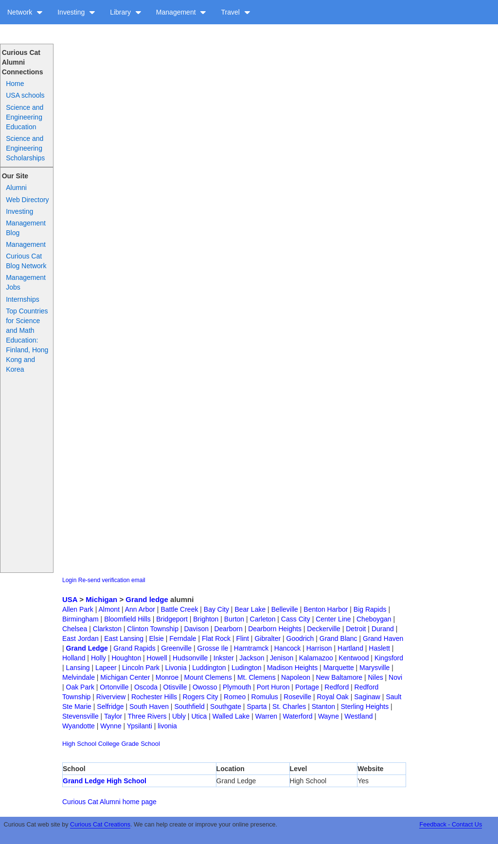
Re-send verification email (111, 580)
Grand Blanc (338, 638)
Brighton (205, 619)
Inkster (223, 658)
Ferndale (182, 638)
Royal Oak (333, 697)
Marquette (338, 668)
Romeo (235, 697)
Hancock (287, 648)
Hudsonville (190, 658)
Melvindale (78, 677)
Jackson (251, 658)
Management (181, 12)
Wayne (328, 716)
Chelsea (74, 629)
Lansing (78, 668)
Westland (358, 716)
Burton (234, 619)
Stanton (323, 706)
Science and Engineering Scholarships (25, 148)
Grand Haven (383, 638)
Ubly (179, 716)
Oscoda (146, 687)
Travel (235, 12)
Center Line (333, 619)
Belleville (284, 609)
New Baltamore (339, 677)
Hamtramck (251, 648)
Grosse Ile (213, 648)
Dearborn (228, 629)
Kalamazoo (316, 658)
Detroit (356, 629)
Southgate (225, 706)
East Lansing (123, 638)
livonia (167, 726)
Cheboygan (373, 619)
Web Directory (27, 200)
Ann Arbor (140, 609)
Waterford (298, 716)
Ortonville (114, 687)
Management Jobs (26, 282)
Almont (109, 609)
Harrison (319, 648)
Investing (76, 12)
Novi (395, 677)
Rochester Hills (154, 697)
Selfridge (110, 706)
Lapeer (106, 668)
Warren (266, 716)
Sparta (257, 706)
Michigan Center (125, 677)
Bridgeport (172, 619)
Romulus (264, 697)
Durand (383, 629)
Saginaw (367, 697)
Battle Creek (179, 609)
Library (126, 12)
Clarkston (107, 629)
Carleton (263, 619)
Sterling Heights (364, 706)
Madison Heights (292, 668)
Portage (307, 687)
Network (25, 12)
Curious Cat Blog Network (26, 261)
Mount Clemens (208, 677)
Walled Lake (231, 716)
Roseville (297, 697)
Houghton (126, 658)
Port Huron (273, 687)
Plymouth (237, 687)
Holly (98, 658)
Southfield (189, 706)
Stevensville (80, 716)
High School (79, 743)
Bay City (216, 609)
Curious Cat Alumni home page (109, 802)
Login (69, 580)
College (109, 743)
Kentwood (353, 658)
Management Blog (26, 228)
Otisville (175, 687)
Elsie (156, 638)
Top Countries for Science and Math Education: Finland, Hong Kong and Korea (27, 340)
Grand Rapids (134, 648)
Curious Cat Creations (100, 824)
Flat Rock (216, 638)
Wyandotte (78, 726)
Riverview (111, 697)
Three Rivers (146, 716)
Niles (375, 677)
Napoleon (295, 677)
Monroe (167, 677)
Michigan (101, 599)
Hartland (350, 648)
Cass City (295, 619)
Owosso (205, 687)
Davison (196, 629)
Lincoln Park (141, 668)
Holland (73, 658)
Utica (199, 716)
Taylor (113, 716)
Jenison (281, 658)
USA (69, 599)
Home (15, 83)
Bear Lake (250, 609)
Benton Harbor (325, 609)
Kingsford (388, 658)
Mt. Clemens (256, 677)
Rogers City (200, 697)
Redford (336, 687)
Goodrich (300, 638)
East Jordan (80, 638)
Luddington (209, 668)
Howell (157, 658)
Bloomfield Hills (127, 619)
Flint (242, 638)
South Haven (149, 706)
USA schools (25, 95)
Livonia (175, 668)
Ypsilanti (139, 726)
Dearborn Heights (275, 629)
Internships (22, 299)
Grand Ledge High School (104, 781)
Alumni (16, 187)
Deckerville (323, 629)
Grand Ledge (87, 648)
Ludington (246, 668)
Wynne (110, 726)
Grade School (140, 743)
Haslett (379, 648)
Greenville (176, 648)
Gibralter (267, 638)
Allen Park (77, 609)
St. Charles (289, 706)
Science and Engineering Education (24, 117)
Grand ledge (146, 599)
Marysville (374, 668)
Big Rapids (370, 609)
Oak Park (80, 687)
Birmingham (80, 619)
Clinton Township (152, 629)
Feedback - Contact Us (450, 824)
